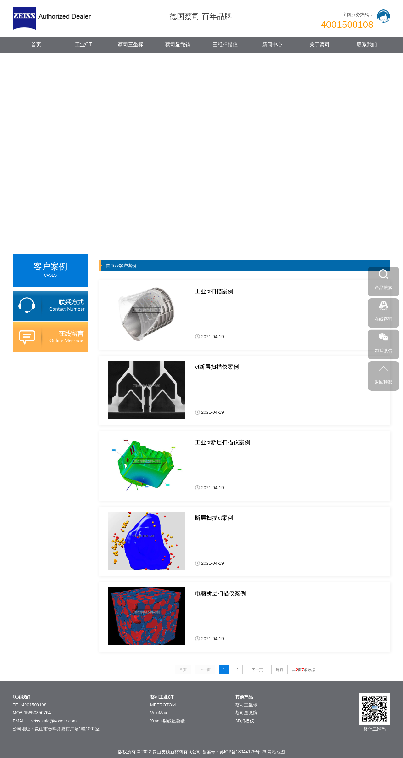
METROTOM (163, 704)
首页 (36, 44)
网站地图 (276, 751)
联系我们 (367, 44)
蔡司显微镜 (177, 44)
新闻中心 (272, 44)
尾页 (279, 670)
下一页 (257, 670)
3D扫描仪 (244, 720)
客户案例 (128, 265)
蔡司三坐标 (130, 44)
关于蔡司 (319, 44)
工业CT (83, 44)
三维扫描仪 (225, 44)
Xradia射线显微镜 (167, 720)
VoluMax (158, 712)
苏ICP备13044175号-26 (243, 751)
